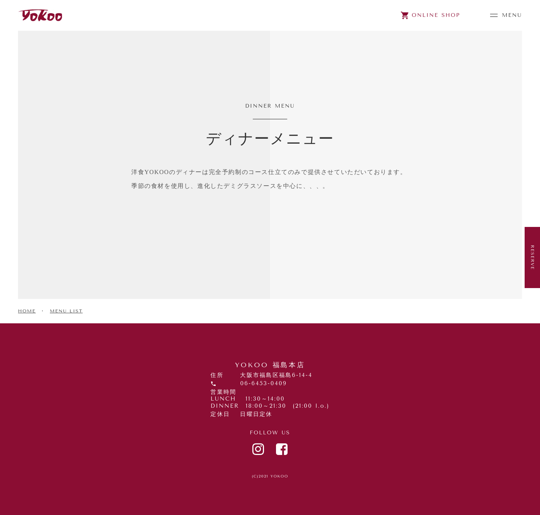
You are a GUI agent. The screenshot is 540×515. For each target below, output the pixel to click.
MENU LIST (66, 311)
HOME (27, 311)
